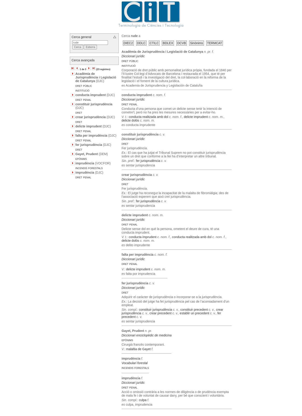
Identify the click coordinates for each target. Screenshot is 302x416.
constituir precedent (194, 309)
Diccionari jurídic (133, 56)
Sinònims (196, 43)
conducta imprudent (142, 237)
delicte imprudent (196, 117)
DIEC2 (128, 43)
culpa (142, 400)
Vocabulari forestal (135, 363)
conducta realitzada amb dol (148, 117)
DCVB (181, 43)
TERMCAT (214, 43)
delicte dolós (130, 120)
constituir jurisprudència (155, 309)
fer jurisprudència (148, 161)
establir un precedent (194, 313)
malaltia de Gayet (138, 349)
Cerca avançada (83, 60)
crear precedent (160, 313)
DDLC (141, 43)
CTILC (154, 43)
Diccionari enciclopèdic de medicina (147, 335)
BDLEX (168, 43)
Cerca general (82, 37)
